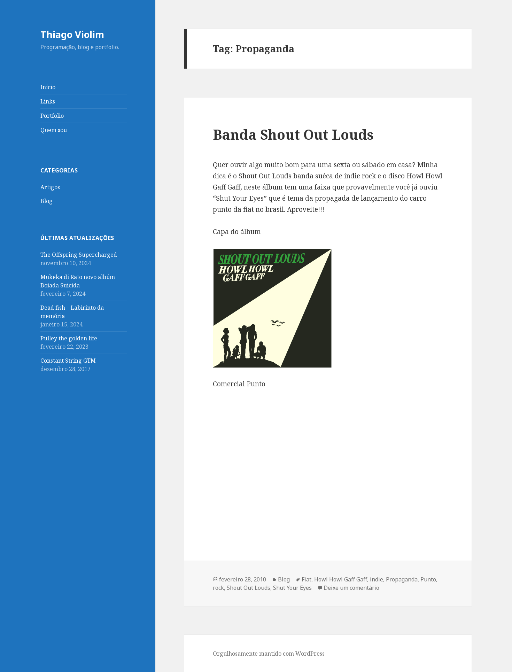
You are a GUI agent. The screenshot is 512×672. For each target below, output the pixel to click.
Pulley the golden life (68, 338)
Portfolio (52, 115)
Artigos (50, 187)
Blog (46, 201)
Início (47, 87)
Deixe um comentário (351, 588)
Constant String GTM (68, 360)
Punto (428, 579)
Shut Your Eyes (292, 588)
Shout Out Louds (248, 588)
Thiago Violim (72, 34)
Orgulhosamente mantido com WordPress (269, 653)
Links (47, 101)
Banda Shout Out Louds (293, 134)
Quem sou (53, 130)
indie (376, 579)
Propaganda (402, 579)
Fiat (306, 579)
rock (218, 588)
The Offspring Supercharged (78, 254)
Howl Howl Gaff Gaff (340, 579)
